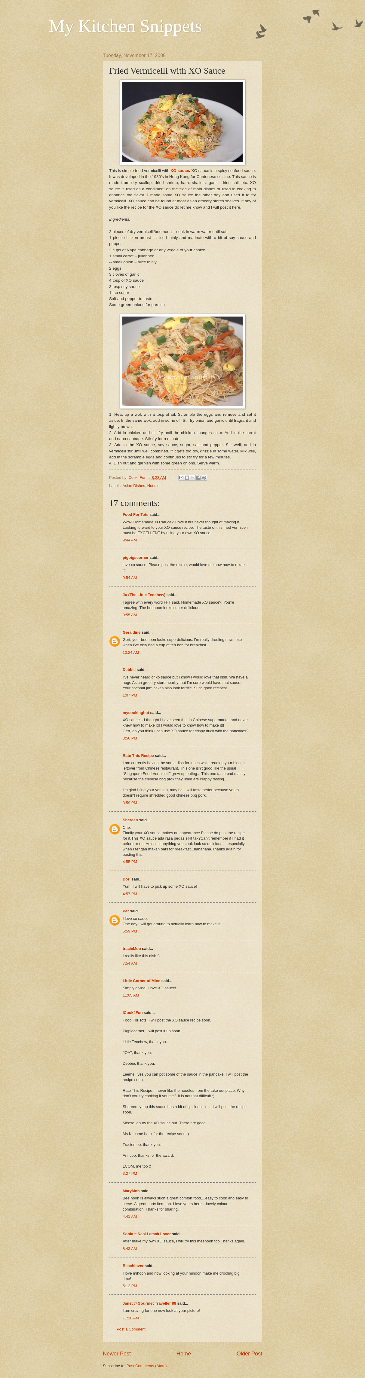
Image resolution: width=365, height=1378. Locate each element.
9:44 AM (130, 540)
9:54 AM (130, 577)
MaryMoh (131, 1191)
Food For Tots (136, 514)
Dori (126, 879)
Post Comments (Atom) (147, 1366)
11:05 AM (131, 995)
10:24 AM (131, 652)
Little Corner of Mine (141, 980)
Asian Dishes (133, 485)
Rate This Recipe (138, 755)
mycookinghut (136, 712)
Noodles (154, 485)
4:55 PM (130, 861)
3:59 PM (130, 803)
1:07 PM (130, 695)
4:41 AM (130, 1216)
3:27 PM (130, 1173)
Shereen (130, 820)
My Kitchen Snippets (125, 26)
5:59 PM (130, 931)
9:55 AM (130, 615)
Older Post (249, 1354)
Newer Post (117, 1354)
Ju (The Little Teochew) (144, 595)
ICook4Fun (133, 1012)
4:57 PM (130, 894)
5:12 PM (130, 1286)
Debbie (129, 669)
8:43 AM (130, 1248)
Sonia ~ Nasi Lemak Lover (147, 1234)
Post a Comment (131, 1329)
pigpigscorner (136, 557)
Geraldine (131, 632)
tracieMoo (132, 948)
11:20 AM (131, 1318)
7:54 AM (130, 963)
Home (183, 1354)
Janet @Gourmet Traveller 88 (149, 1303)
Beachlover (133, 1265)
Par (126, 911)
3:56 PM (130, 738)
